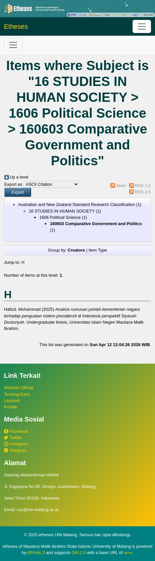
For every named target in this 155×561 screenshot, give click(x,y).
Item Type (98, 250)
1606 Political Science (60, 217)
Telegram (15, 450)
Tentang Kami (17, 394)
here (128, 552)
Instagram (16, 443)
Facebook (16, 431)
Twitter (13, 437)
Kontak (10, 406)
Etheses (16, 26)
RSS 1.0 (143, 185)
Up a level (19, 177)
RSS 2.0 (143, 191)
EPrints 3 (36, 552)
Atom (121, 185)
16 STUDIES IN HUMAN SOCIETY (62, 211)
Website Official (18, 387)
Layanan (12, 400)
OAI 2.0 (78, 552)
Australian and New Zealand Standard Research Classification (76, 204)
